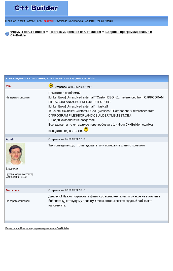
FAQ (39, 21)
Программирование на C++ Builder (75, 32)
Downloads (61, 21)
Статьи (31, 21)
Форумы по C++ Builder (27, 32)
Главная (11, 21)
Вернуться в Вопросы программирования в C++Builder (37, 228)
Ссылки (89, 21)
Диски (108, 21)
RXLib (99, 21)
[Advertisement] (86, 55)
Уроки (21, 21)
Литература (76, 21)
